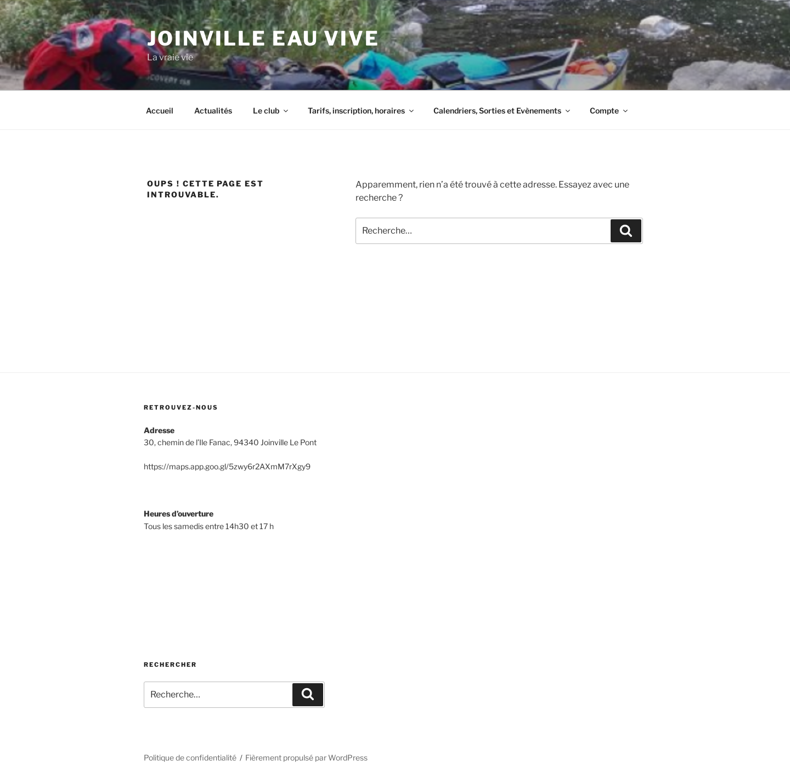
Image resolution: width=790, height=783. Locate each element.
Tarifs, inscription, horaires (361, 110)
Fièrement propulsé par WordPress (306, 757)
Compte (609, 110)
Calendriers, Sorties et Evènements (502, 110)
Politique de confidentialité (190, 757)
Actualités (213, 110)
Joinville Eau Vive (263, 38)
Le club (271, 110)
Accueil (159, 110)
